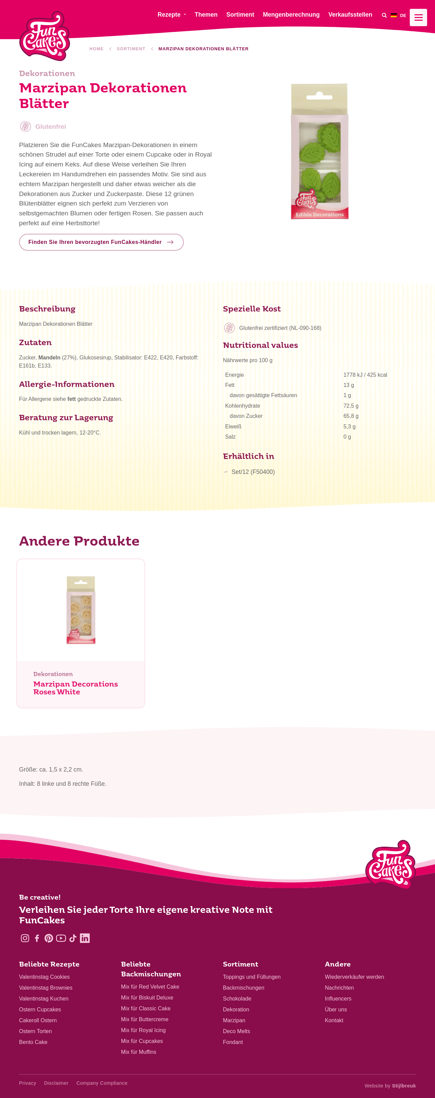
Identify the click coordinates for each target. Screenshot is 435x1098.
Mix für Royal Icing (143, 1030)
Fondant (233, 1042)
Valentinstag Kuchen (44, 999)
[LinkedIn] (85, 938)
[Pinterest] (49, 938)
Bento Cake (33, 1042)
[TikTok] (73, 938)
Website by (390, 1085)
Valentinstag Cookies (44, 977)
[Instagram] (25, 938)
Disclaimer (56, 1083)
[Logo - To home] (390, 866)
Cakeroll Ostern (38, 1020)
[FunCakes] (44, 36)
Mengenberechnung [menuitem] (291, 14)
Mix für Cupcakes (142, 1041)
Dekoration (236, 1009)
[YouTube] (61, 938)
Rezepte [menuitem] (169, 14)
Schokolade (237, 999)
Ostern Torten (35, 1031)
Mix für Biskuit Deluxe (147, 997)
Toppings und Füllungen (252, 977)
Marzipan (234, 1020)
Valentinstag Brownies (45, 988)
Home (96, 48)
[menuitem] (403, 15)
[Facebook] (37, 938)
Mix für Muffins (138, 1052)
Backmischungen (243, 988)
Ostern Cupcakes (40, 1009)
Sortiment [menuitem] (240, 14)
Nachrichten (339, 988)
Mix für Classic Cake (146, 1008)
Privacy (27, 1083)
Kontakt (334, 1020)
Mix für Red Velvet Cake (150, 987)
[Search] (384, 15)
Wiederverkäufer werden (354, 977)
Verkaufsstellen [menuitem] (350, 14)
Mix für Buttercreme (145, 1019)
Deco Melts (236, 1031)
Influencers (338, 999)
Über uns (336, 1009)
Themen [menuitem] (206, 14)
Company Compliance (102, 1083)
